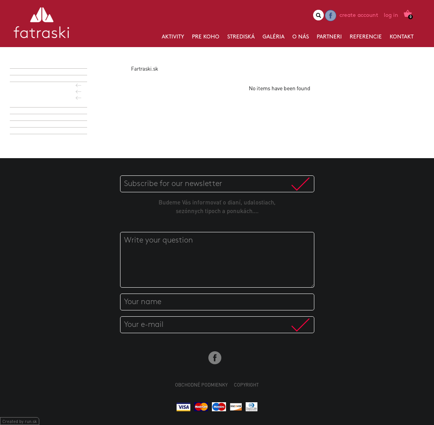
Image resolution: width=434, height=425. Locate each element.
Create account (358, 15)
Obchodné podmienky (201, 385)
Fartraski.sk (144, 68)
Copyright (246, 385)
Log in (391, 15)
